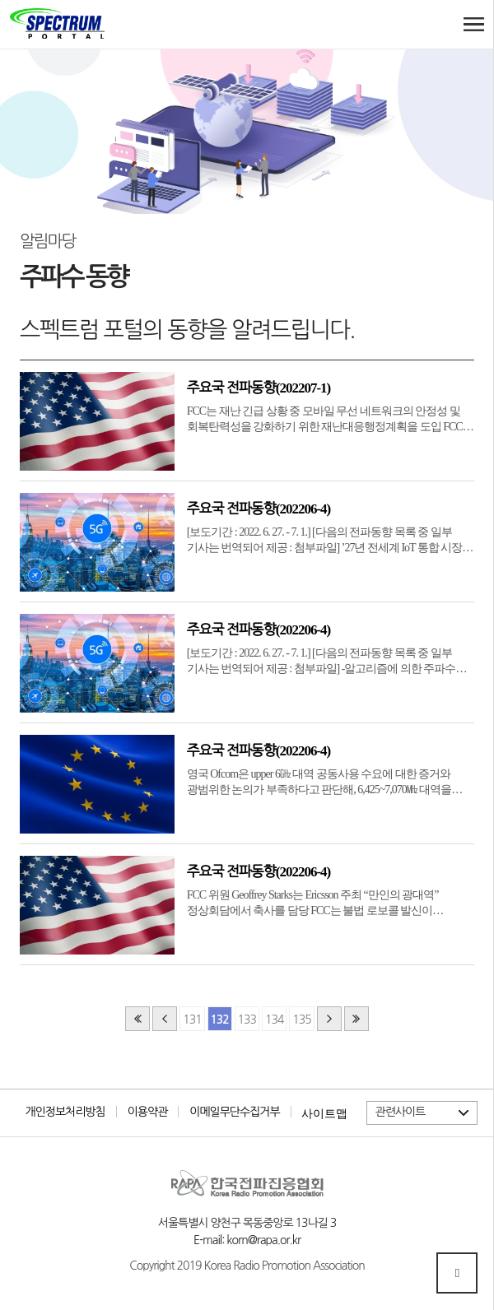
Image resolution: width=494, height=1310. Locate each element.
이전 (164, 1018)
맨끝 (356, 1018)
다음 (329, 1018)
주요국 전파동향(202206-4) (259, 509)
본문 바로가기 (10, 0)
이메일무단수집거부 (234, 1111)
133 (247, 1019)
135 (301, 1019)
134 (274, 1019)
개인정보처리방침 (65, 1111)
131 (192, 1019)
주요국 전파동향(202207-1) (259, 388)
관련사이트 (400, 1111)
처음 (137, 1018)
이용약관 (148, 1111)
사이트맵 (324, 1113)
